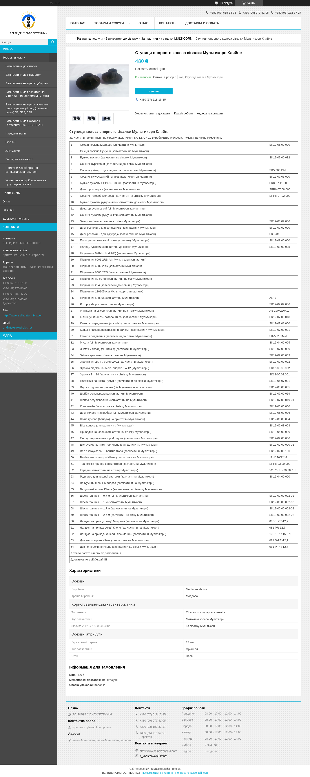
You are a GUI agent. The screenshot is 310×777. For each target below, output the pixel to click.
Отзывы (8, 210)
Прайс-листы (11, 193)
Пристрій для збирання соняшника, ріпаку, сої (21, 170)
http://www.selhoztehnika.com (23, 315)
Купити (154, 91)
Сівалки (10, 142)
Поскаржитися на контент (157, 772)
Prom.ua (176, 768)
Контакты (167, 23)
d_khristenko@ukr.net (17, 327)
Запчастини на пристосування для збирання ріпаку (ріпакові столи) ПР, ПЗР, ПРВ (27, 108)
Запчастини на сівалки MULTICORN (166, 38)
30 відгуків (226, 3)
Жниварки (12, 150)
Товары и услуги (14, 57)
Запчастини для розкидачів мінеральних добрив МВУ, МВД (27, 94)
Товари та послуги (89, 38)
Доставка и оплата (16, 218)
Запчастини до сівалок (21, 66)
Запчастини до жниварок (23, 75)
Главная (77, 23)
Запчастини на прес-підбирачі (26, 83)
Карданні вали (15, 133)
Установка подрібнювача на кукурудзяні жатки (25, 182)
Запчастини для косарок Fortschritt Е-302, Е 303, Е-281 (24, 123)
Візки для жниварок (19, 159)
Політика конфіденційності (191, 772)
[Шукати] (52, 42)
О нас (6, 201)
